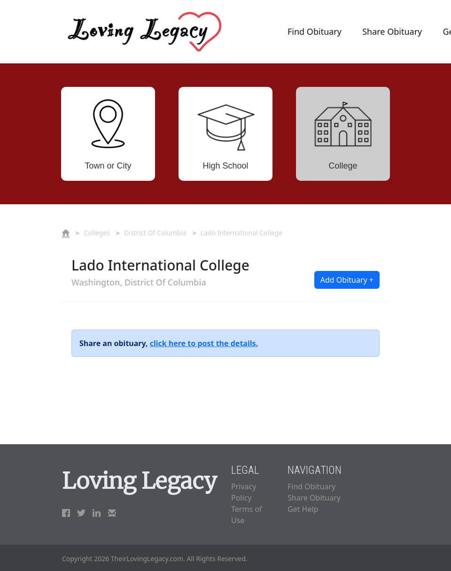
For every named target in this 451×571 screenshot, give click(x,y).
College (342, 165)
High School (225, 165)
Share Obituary (392, 31)
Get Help (303, 509)
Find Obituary (315, 31)
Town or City (108, 165)
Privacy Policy (243, 492)
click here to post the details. (204, 343)
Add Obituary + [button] (346, 280)
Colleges (97, 232)
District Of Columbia (155, 232)
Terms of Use (246, 514)
